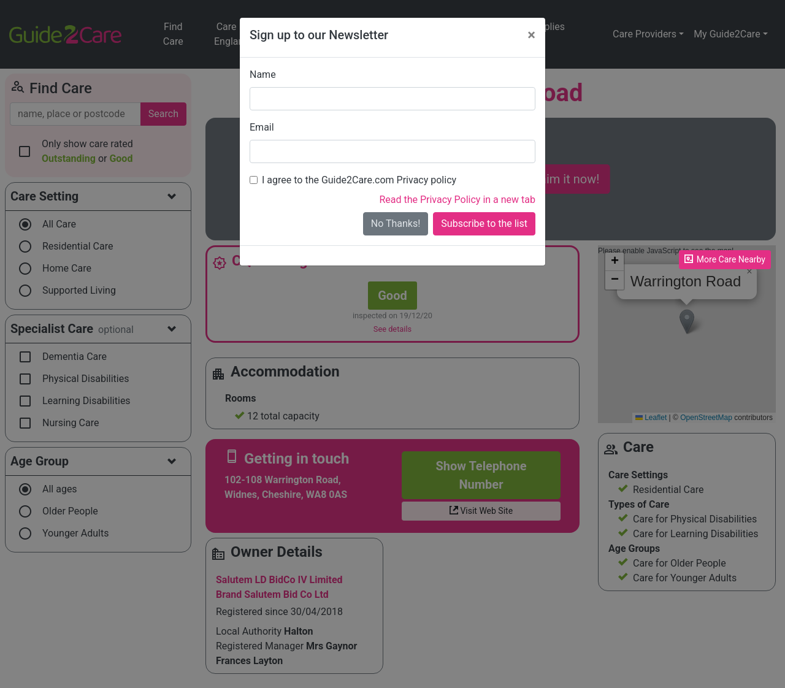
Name (263, 74)
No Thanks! (396, 223)
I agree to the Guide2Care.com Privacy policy (359, 180)
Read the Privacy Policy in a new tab (457, 199)
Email (262, 127)
